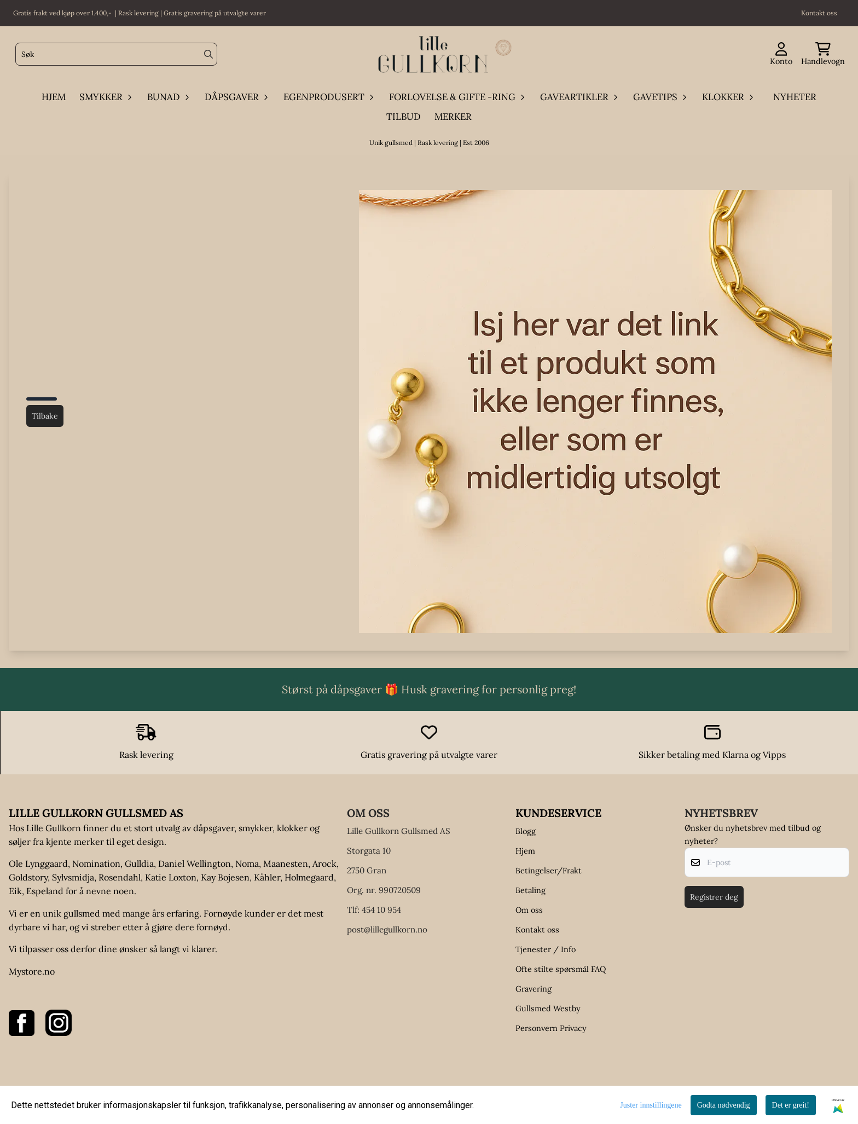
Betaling (530, 890)
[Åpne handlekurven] (823, 54)
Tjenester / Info (545, 949)
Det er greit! (790, 1105)
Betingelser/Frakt (548, 871)
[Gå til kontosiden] (781, 54)
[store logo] (432, 54)
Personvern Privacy (551, 1028)
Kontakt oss (537, 930)
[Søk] (116, 54)
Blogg (525, 831)
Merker (453, 117)
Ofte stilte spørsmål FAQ (560, 969)
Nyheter (794, 97)
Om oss (529, 910)
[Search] (208, 54)
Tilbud (403, 117)
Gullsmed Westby (548, 1008)
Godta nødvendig (723, 1105)
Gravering (533, 989)
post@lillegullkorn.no (387, 929)
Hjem (525, 851)
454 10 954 (381, 910)
